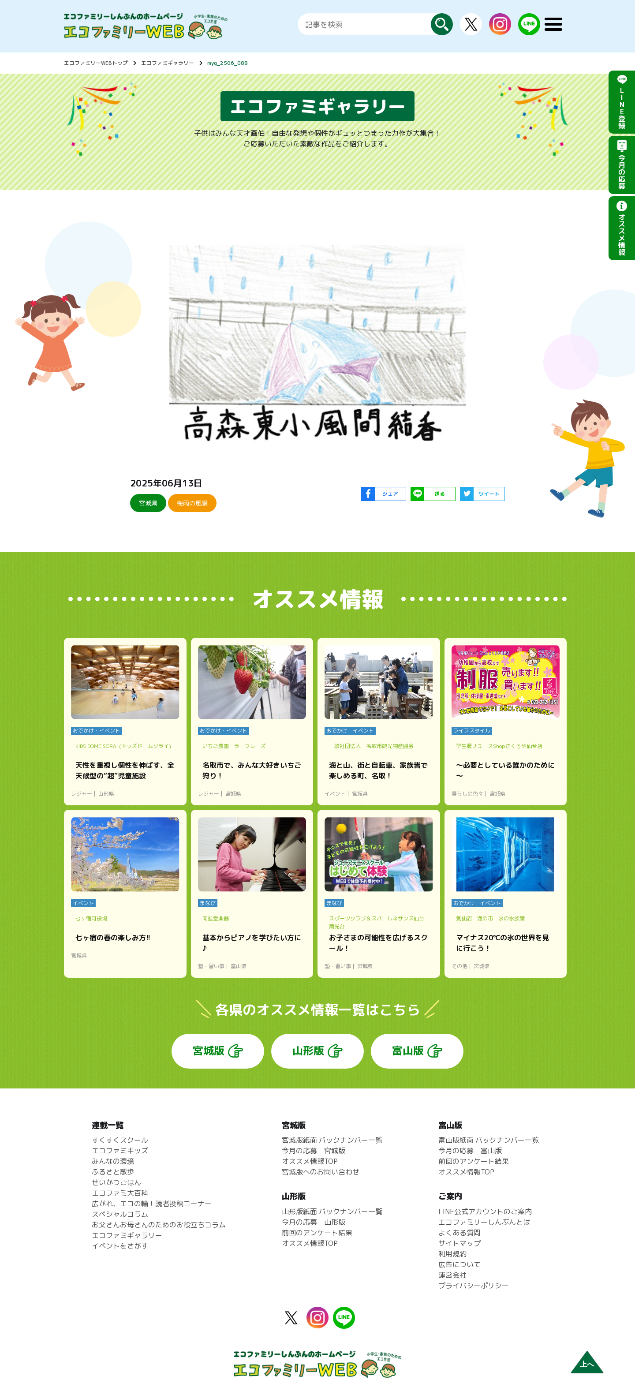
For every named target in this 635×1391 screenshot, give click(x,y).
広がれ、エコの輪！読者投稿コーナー (152, 1203)
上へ (587, 1364)
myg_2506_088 (227, 63)
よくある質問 (459, 1233)
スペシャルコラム (120, 1214)
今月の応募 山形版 (313, 1222)
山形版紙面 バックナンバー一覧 (332, 1211)
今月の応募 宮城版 (313, 1150)
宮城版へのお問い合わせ (320, 1172)
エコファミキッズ (120, 1150)
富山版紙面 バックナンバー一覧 (488, 1140)
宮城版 (208, 1050)
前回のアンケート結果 (317, 1233)
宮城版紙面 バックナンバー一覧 (332, 1140)
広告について (459, 1264)
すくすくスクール (120, 1140)
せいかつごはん (116, 1182)
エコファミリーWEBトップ (96, 63)
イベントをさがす (120, 1246)
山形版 (308, 1050)
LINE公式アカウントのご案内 (485, 1211)
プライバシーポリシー (473, 1285)
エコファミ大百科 (120, 1193)
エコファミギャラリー (167, 63)
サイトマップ (459, 1243)
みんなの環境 (113, 1161)
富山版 (408, 1050)
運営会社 (452, 1275)
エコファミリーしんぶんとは (484, 1222)
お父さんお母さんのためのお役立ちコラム (159, 1225)
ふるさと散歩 (113, 1172)
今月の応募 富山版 (470, 1150)
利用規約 (452, 1254)
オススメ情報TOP (310, 1161)
